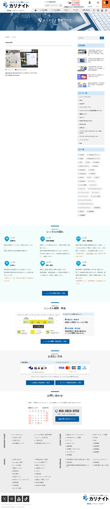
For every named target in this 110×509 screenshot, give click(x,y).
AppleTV (82, 103)
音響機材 (82, 215)
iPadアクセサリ (84, 166)
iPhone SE (83, 124)
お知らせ (82, 127)
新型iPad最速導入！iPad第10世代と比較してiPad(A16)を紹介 (96, 84)
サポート (82, 117)
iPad (81, 100)
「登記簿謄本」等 (90, 253)
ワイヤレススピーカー (86, 204)
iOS (81, 162)
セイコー (93, 185)
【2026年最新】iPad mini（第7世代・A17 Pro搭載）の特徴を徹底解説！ (96, 68)
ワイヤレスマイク (85, 207)
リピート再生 (96, 196)
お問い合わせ (86, 10)
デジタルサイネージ (95, 189)
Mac (35, 51)
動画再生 (97, 207)
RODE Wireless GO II (86, 121)
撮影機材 (91, 211)
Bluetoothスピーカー (94, 158)
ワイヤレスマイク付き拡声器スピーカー (91, 110)
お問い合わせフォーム (68, 419)
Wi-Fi (97, 177)
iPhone (96, 166)
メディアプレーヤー (85, 107)
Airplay (82, 155)
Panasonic (83, 173)
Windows (82, 181)
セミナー (82, 189)
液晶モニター (83, 114)
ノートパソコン (84, 140)
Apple (81, 158)
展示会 (82, 211)
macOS (24, 69)
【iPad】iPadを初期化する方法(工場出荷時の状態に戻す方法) (96, 60)
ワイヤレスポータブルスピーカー (89, 136)
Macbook (19, 69)
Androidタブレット (94, 155)
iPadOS (97, 162)
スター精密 (83, 185)
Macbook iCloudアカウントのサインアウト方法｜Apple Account (21, 74)
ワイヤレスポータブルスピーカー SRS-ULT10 (91, 132)
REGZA (93, 173)
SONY (82, 177)
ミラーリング (84, 196)
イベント (92, 181)
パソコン (96, 192)
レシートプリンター (85, 97)
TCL (89, 177)
